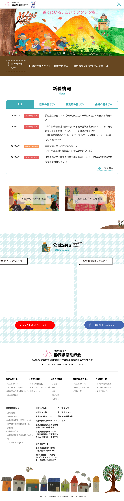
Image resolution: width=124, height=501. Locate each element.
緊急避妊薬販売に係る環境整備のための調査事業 (47, 426)
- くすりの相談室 (35, 383)
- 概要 (53, 387)
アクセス (61, 420)
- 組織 (53, 391)
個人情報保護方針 (65, 416)
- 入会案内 (55, 398)
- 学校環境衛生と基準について (18, 420)
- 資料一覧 (77, 391)
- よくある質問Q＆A (14, 442)
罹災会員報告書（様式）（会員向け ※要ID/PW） (46, 449)
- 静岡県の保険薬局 (103, 383)
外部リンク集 (41, 412)
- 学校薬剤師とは (13, 416)
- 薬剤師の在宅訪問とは (16, 391)
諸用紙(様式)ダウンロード (46, 420)
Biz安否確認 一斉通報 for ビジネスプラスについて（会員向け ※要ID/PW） (47, 457)
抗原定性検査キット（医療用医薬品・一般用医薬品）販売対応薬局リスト (70, 66)
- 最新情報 (10, 412)
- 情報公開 (55, 394)
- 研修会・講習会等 (81, 387)
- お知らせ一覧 (12, 383)
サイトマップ (63, 408)
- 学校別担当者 (12, 431)
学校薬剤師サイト (13, 408)
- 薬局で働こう (102, 391)
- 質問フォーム (34, 391)
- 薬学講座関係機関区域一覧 (18, 423)
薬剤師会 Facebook (101, 325)
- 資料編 (9, 427)
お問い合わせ (41, 408)
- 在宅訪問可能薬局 (103, 387)
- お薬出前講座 (12, 394)
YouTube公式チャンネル (33, 325)
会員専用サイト (42, 443)
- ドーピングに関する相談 (39, 387)
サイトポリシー (64, 412)
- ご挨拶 (54, 383)
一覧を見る (107, 168)
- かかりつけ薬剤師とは (16, 387)
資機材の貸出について (45, 416)
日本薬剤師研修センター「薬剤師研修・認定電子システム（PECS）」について (47, 434)
